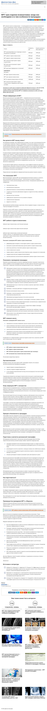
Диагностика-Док (8, 2)
